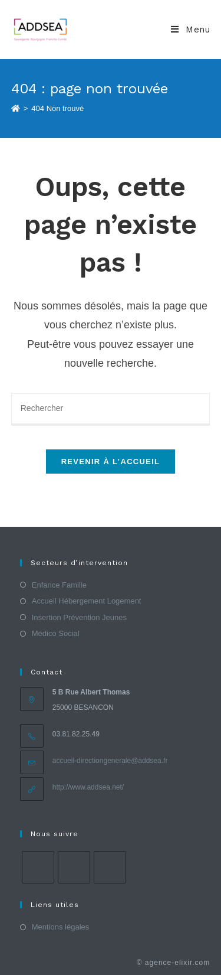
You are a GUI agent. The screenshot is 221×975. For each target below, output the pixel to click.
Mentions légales (61, 926)
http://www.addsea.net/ (88, 787)
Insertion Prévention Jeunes (79, 617)
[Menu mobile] (190, 29)
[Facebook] (38, 867)
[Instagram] (74, 867)
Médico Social (56, 633)
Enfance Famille (59, 585)
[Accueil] (15, 108)
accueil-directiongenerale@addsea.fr (110, 760)
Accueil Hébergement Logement (86, 600)
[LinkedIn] (110, 867)
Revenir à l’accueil (110, 461)
